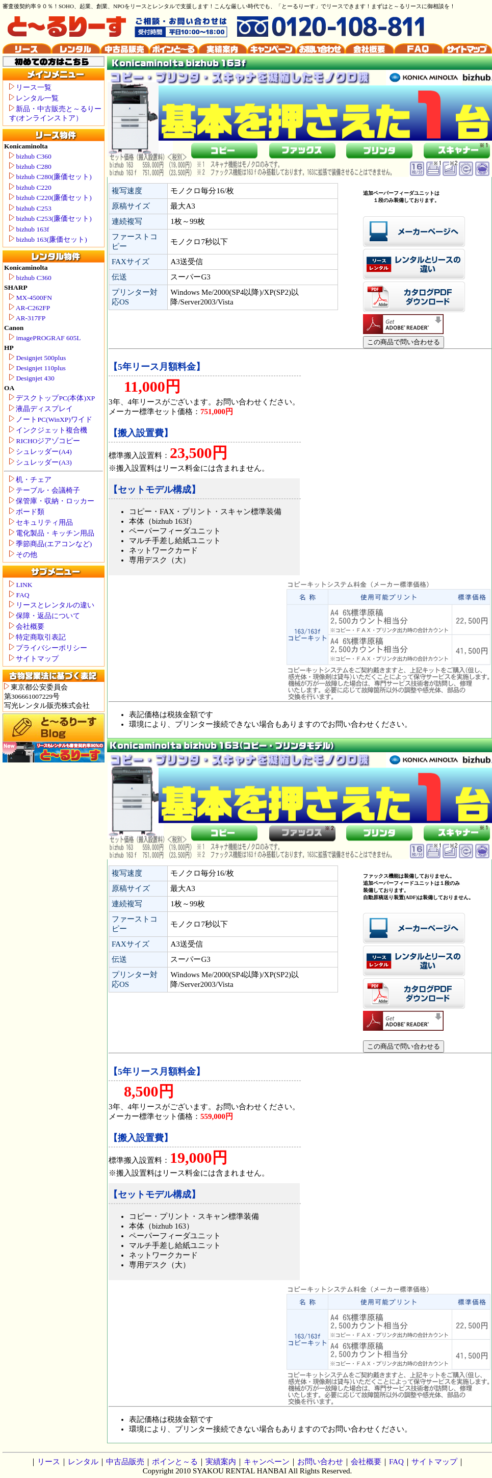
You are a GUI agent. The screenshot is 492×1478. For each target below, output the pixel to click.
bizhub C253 (30, 208)
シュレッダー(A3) (40, 462)
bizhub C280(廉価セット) (50, 177)
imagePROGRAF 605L (45, 338)
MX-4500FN (30, 297)
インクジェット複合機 (48, 430)
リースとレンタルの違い (51, 605)
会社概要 (26, 626)
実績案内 (220, 1462)
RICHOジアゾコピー (44, 441)
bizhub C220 (30, 187)
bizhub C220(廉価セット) (50, 197)
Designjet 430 (32, 378)
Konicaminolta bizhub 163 (486, 739)
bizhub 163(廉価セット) (48, 239)
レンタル (83, 1462)
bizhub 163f (29, 229)
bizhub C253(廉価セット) (50, 218)
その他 (23, 554)
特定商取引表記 (37, 637)
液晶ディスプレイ (41, 409)
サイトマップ (34, 658)
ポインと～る (175, 1462)
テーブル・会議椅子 (44, 490)
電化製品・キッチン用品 (51, 533)
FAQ (19, 595)
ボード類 (26, 512)
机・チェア (30, 479)
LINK (21, 585)
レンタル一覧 (34, 98)
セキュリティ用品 (41, 522)
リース (48, 1462)
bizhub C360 (30, 156)
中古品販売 (125, 1462)
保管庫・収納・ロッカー (51, 501)
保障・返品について (44, 616)
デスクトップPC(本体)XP (52, 398)
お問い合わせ (320, 1462)
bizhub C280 (30, 166)
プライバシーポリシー (48, 648)
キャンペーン (267, 1462)
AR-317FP (27, 318)
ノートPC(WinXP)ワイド (50, 419)
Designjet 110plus (37, 368)
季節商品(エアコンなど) (50, 544)
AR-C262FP (29, 308)
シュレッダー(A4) (40, 451)
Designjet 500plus (37, 358)
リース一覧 (30, 87)
